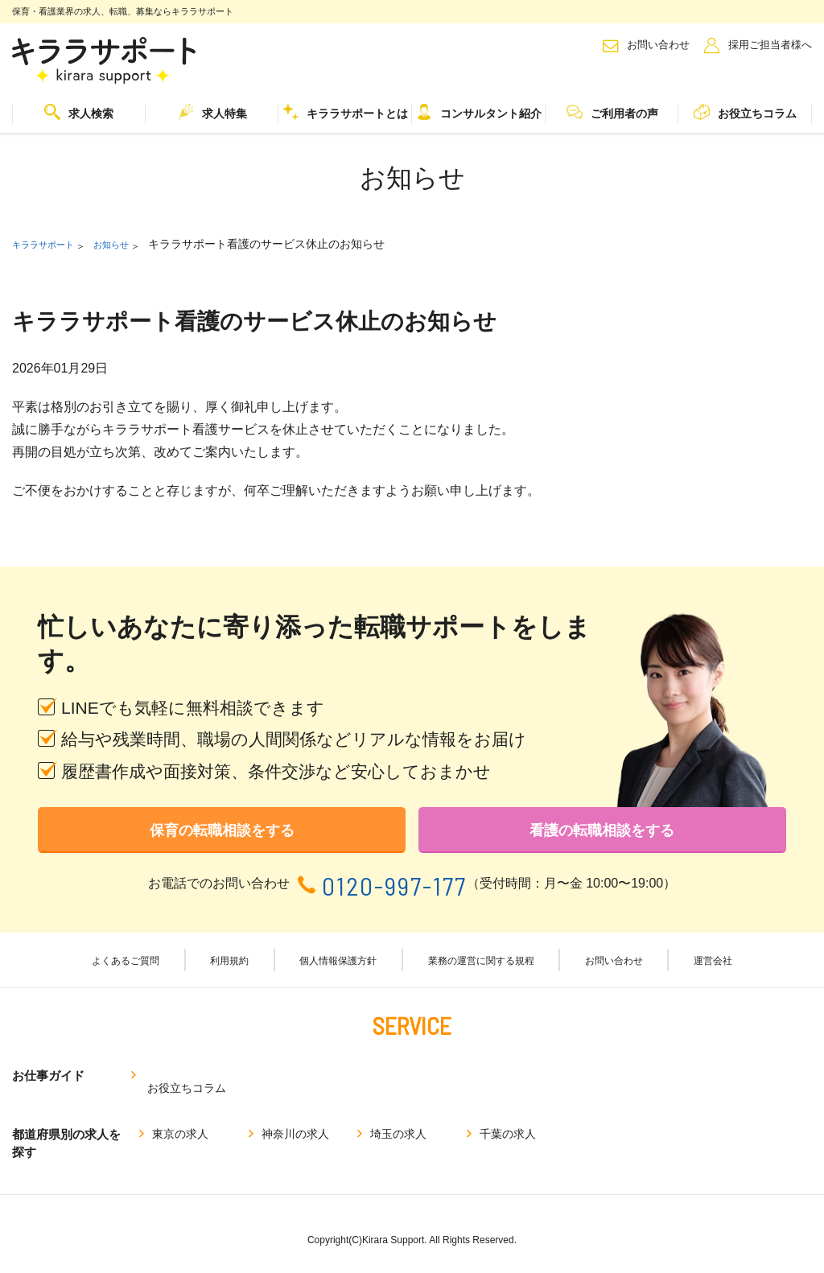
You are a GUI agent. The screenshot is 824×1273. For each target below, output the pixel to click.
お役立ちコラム (745, 112)
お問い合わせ (658, 45)
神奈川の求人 (295, 1120)
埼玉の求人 (398, 1120)
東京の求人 (180, 1120)
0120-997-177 (394, 895)
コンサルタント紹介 (479, 112)
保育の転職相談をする (222, 835)
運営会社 (699, 972)
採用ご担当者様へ (770, 45)
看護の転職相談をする (602, 835)
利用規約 (237, 972)
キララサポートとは (345, 112)
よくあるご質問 (141, 972)
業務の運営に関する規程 (480, 972)
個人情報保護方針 (339, 972)
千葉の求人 (508, 1120)
